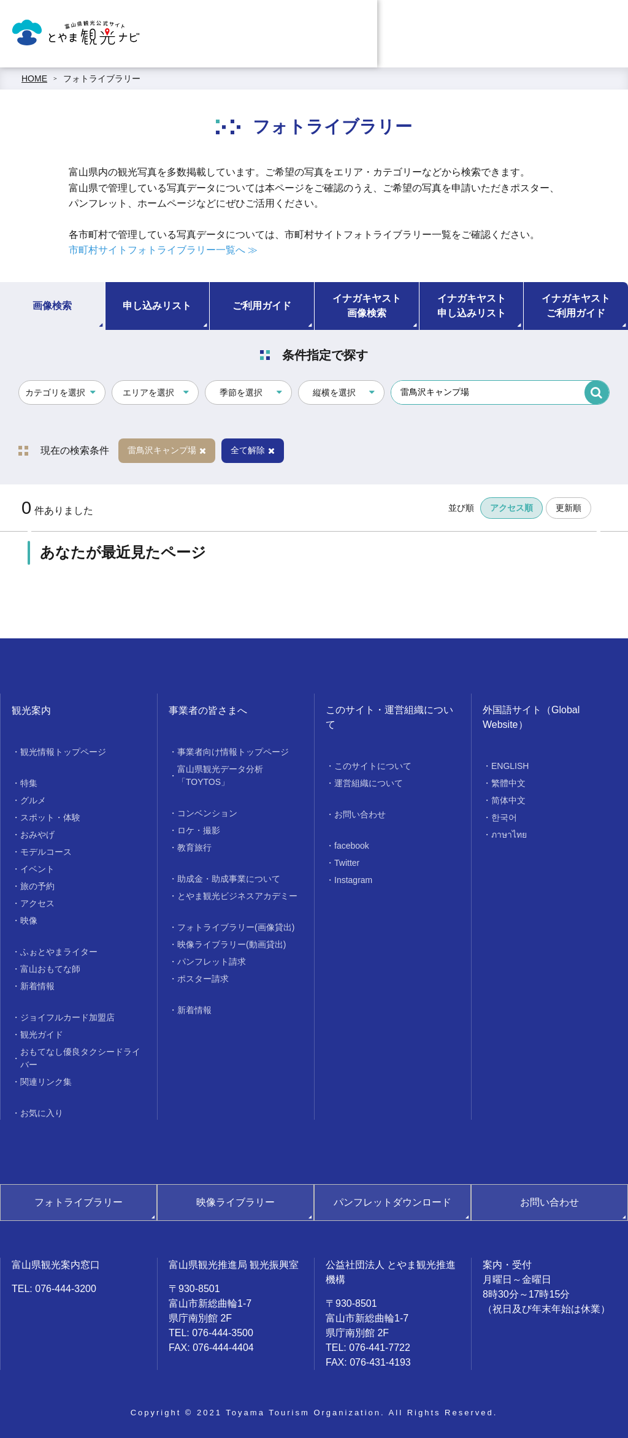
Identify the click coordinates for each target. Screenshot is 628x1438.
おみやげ (37, 834)
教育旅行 (194, 847)
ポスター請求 (203, 979)
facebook (351, 846)
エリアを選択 (148, 392)
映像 (28, 920)
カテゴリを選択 (55, 392)
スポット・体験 (50, 817)
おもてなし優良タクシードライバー (80, 1058)
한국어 (504, 817)
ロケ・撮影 (198, 830)
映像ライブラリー (235, 1202)
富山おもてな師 (50, 969)
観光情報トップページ (63, 752)
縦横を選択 (334, 392)
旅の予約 (37, 886)
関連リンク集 (46, 1082)
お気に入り (41, 1113)
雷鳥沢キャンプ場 (167, 450)
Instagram (353, 880)
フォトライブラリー (101, 78)
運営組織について (368, 783)
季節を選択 (241, 392)
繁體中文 (508, 783)
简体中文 (508, 800)
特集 (28, 783)
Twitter (346, 863)
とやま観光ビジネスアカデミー (237, 896)
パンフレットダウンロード (392, 1202)
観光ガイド (41, 1034)
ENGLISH (510, 766)
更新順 (568, 508)
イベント (37, 869)
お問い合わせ (360, 814)
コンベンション (207, 813)
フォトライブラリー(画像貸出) (235, 927)
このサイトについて (373, 766)
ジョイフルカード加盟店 (67, 1017)
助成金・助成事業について (228, 879)
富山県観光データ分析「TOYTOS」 (220, 775)
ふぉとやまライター (59, 952)
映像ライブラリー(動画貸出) (231, 944)
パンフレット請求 (211, 961)
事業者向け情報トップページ (233, 752)
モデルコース (46, 852)
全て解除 (253, 450)
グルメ (33, 800)
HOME (34, 78)
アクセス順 (511, 508)
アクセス (37, 903)
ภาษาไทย (509, 834)
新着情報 (37, 986)
